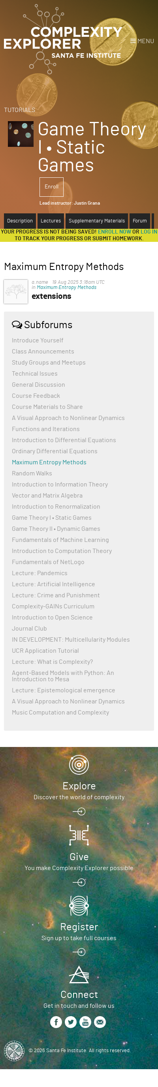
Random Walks (32, 473)
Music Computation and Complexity (60, 712)
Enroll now (114, 232)
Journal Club (29, 628)
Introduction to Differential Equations (64, 440)
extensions (51, 296)
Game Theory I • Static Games (52, 518)
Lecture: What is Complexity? (52, 662)
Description (20, 221)
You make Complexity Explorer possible (79, 868)
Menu (145, 41)
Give (79, 857)
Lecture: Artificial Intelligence (53, 584)
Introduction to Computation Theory (62, 551)
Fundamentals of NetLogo (48, 562)
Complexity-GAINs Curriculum (53, 606)
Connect (79, 995)
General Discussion (38, 385)
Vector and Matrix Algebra (47, 495)
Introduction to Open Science (52, 617)
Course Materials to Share (47, 407)
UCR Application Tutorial (45, 651)
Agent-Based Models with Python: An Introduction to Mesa (63, 676)
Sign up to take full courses (79, 938)
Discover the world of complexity (79, 797)
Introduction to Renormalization (56, 507)
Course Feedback (36, 396)
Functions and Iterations (46, 429)
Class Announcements (43, 351)
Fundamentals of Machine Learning (60, 540)
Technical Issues (35, 374)
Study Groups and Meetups (49, 362)
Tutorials (19, 110)
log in (149, 232)
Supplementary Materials (97, 221)
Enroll (51, 187)
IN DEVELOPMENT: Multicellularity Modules (71, 640)
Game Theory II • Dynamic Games (56, 529)
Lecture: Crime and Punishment (56, 595)
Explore (79, 786)
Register (79, 927)
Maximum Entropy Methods (66, 287)
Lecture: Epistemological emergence (63, 690)
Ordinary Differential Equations (55, 451)
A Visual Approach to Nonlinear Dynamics (68, 418)
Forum (140, 221)
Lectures (51, 221)
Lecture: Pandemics (40, 573)
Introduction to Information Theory (60, 484)
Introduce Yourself (38, 340)
